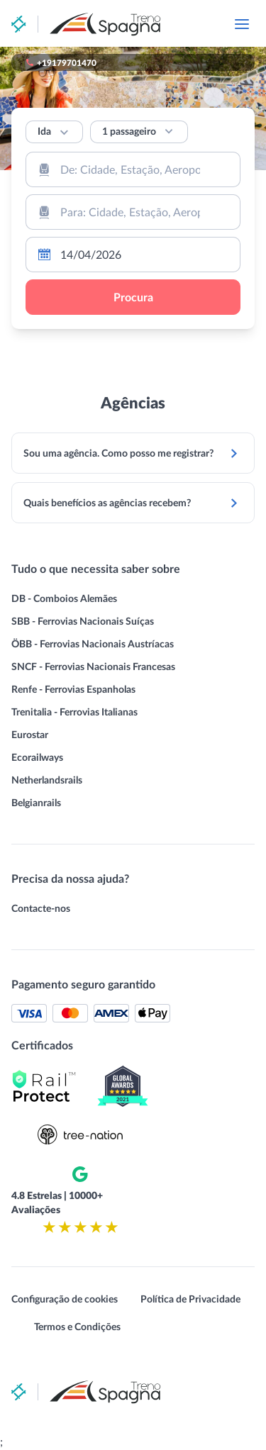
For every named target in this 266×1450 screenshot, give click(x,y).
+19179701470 (66, 62)
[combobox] (133, 169)
